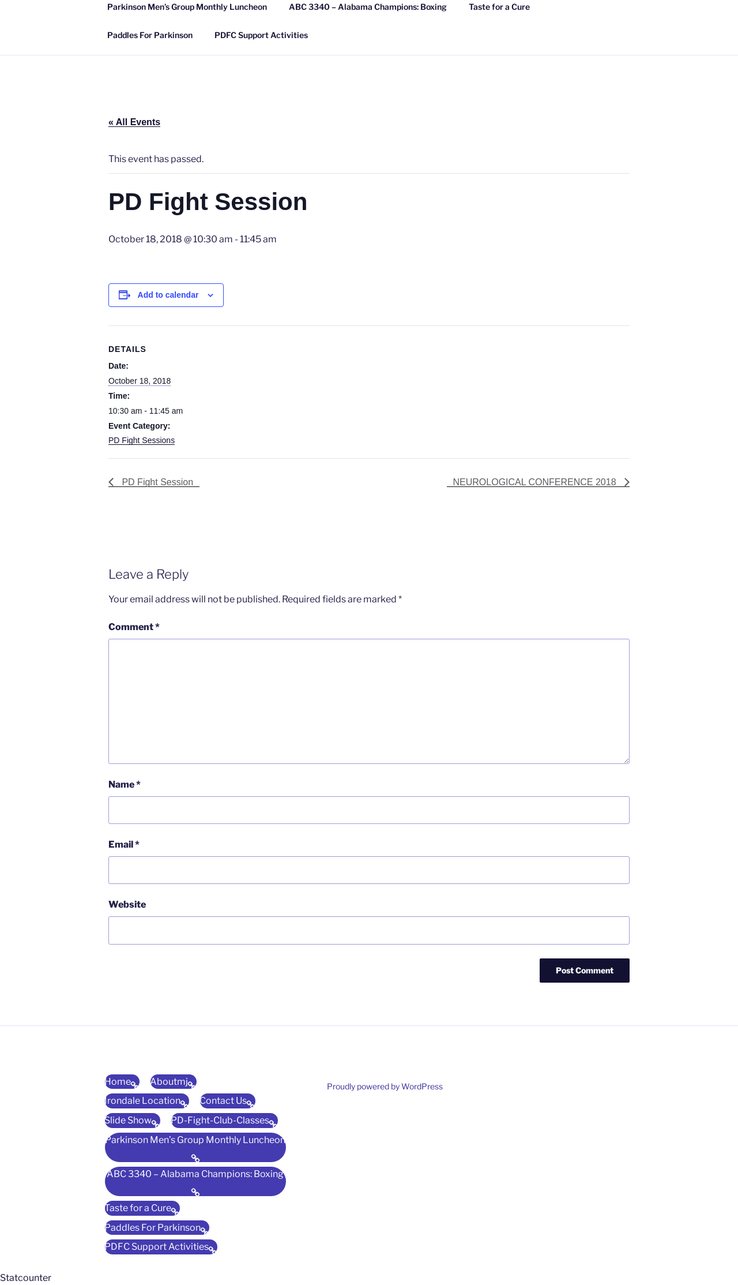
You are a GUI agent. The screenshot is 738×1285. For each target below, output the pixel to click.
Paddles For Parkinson (150, 35)
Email (124, 844)
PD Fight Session (156, 482)
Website (127, 904)
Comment (134, 626)
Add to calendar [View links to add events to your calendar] (168, 294)
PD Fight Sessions (141, 440)
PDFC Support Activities (261, 35)
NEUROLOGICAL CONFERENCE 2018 (536, 482)
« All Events (134, 122)
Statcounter (25, 1277)
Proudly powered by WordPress (385, 1086)
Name (124, 784)
